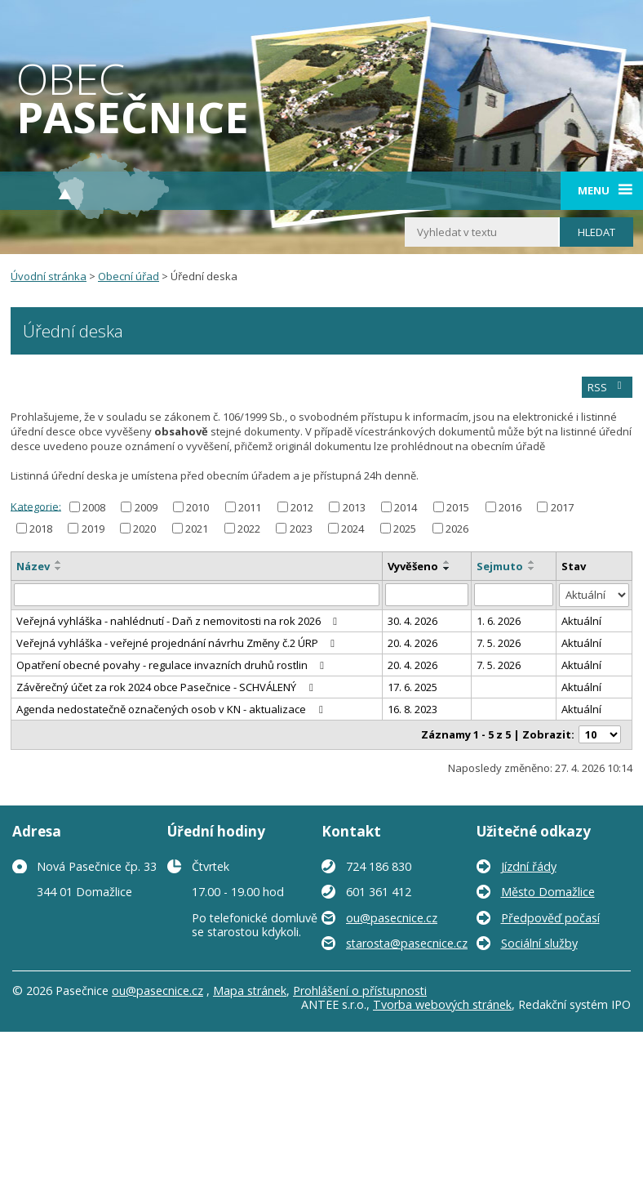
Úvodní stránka (48, 276)
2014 (405, 507)
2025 (404, 528)
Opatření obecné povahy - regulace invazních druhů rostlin (172, 665)
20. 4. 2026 (412, 643)
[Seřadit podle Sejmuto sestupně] (532, 568)
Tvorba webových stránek (442, 1004)
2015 (457, 507)
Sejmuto (500, 566)
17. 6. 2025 (412, 687)
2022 (248, 528)
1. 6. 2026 (499, 621)
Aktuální (581, 621)
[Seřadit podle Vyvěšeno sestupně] (447, 568)
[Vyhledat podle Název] (196, 594)
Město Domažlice (548, 891)
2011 (249, 507)
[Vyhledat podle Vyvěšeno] (426, 594)
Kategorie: (36, 505)
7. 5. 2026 (499, 643)
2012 (301, 507)
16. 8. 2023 (412, 709)
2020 (144, 528)
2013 (354, 507)
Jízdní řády (529, 866)
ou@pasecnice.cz (391, 918)
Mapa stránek (249, 990)
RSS (607, 387)
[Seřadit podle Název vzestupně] (59, 562)
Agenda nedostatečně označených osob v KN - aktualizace (171, 709)
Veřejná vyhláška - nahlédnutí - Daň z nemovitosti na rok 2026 (179, 621)
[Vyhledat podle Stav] (594, 595)
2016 (510, 507)
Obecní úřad (128, 276)
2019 (93, 528)
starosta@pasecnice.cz (407, 943)
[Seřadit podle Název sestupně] (59, 568)
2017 (562, 507)
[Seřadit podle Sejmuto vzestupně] (532, 562)
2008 (93, 507)
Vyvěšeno (413, 566)
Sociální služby (539, 943)
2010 (197, 507)
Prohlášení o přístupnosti (360, 990)
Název (33, 566)
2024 (352, 528)
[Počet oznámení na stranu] (600, 734)
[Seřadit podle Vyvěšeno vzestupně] (447, 562)
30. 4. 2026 (412, 621)
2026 (457, 528)
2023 (301, 528)
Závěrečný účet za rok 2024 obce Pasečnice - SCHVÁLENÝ (166, 687)
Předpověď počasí (550, 918)
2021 (196, 528)
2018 (40, 528)
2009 (146, 507)
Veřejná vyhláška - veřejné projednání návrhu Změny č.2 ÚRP (177, 643)
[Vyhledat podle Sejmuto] (513, 594)
